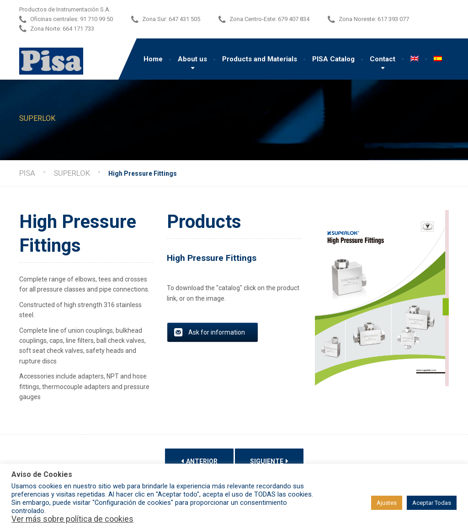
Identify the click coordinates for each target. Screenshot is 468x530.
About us (192, 59)
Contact (382, 59)
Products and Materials (259, 59)
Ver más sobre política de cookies (72, 519)
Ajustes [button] (387, 502)
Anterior (199, 461)
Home (153, 59)
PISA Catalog (333, 59)
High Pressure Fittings (211, 258)
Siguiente (269, 461)
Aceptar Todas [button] (431, 502)
